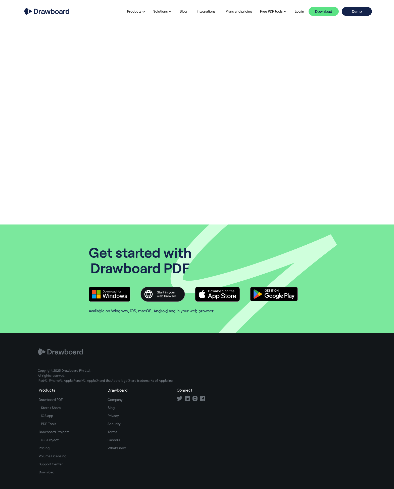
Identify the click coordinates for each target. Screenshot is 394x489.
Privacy (113, 415)
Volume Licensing (52, 456)
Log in (299, 11)
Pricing (44, 448)
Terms (112, 432)
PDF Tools (48, 424)
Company (115, 399)
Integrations (206, 11)
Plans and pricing (239, 11)
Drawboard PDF (51, 399)
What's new (117, 448)
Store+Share (51, 407)
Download (323, 11)
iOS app (47, 415)
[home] (46, 11)
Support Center (51, 464)
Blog (183, 11)
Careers (114, 440)
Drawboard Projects (54, 432)
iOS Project (50, 440)
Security (114, 424)
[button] (135, 11)
